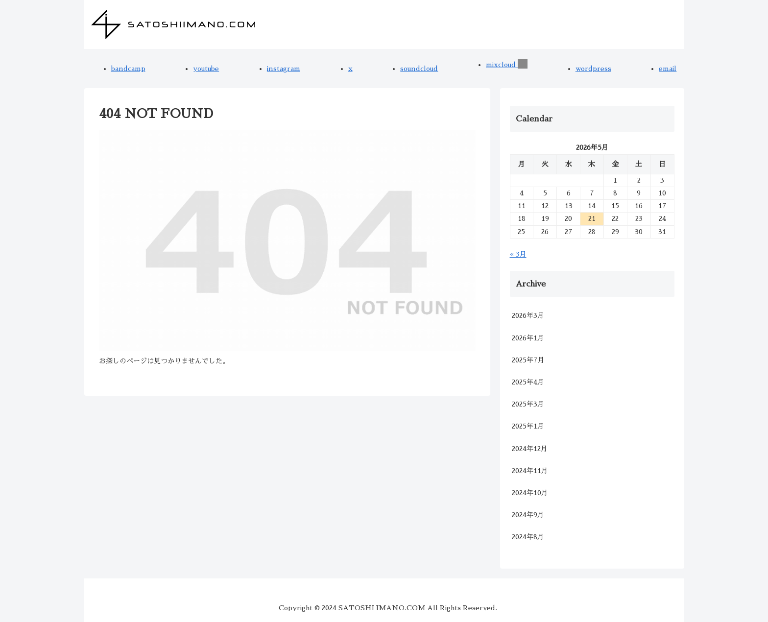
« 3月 (518, 254)
